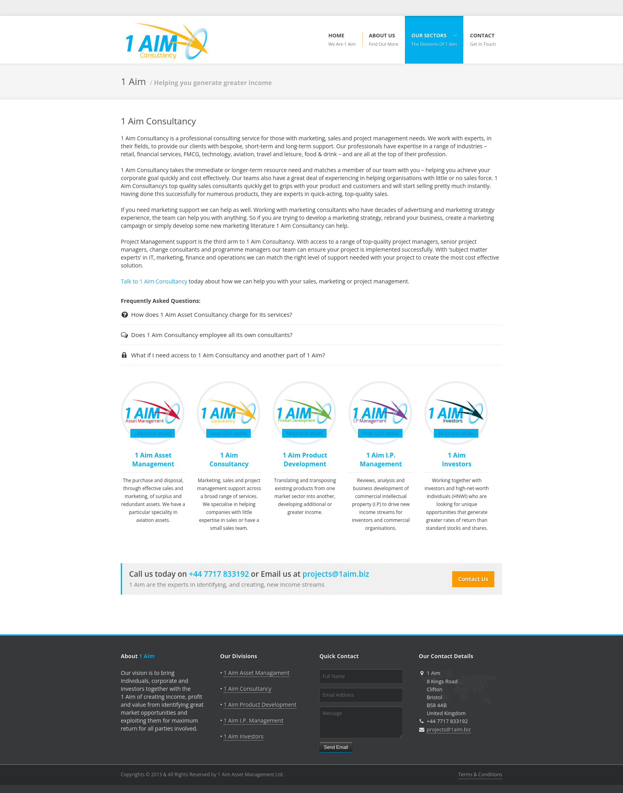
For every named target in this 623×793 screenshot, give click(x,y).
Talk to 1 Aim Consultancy (155, 281)
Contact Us (473, 579)
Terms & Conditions (480, 774)
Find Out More (152, 433)
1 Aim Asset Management (153, 459)
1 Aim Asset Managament (257, 673)
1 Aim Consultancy (228, 459)
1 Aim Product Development (304, 459)
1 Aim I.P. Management (381, 459)
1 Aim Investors (456, 459)
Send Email (336, 747)
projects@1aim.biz (449, 729)
